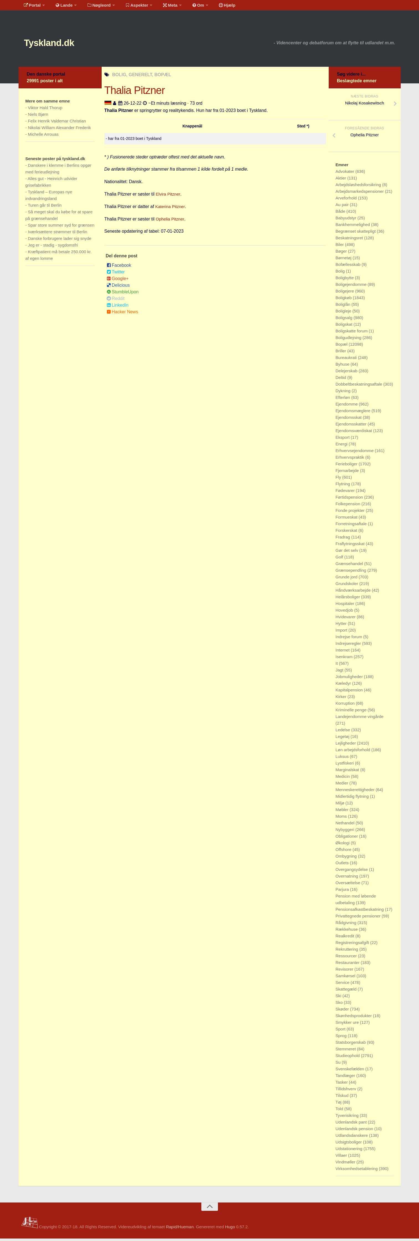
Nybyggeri (346, 832)
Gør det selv (347, 552)
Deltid (342, 380)
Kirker (342, 699)
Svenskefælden (351, 1071)
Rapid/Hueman (180, 1229)
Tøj (339, 1104)
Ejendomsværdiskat (354, 433)
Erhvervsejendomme (355, 453)
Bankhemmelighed (353, 227)
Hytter (342, 626)
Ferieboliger (347, 466)
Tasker (342, 1084)
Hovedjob (345, 612)
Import (342, 632)
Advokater (346, 173)
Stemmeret (346, 1051)
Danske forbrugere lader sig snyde (59, 241)
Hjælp (214, 6)
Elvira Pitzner (168, 196)
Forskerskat (347, 532)
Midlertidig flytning (353, 798)
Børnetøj (344, 260)
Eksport (343, 439)
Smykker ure (348, 1024)
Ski (339, 998)
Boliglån (344, 306)
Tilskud (343, 1098)
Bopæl (342, 346)
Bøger (342, 253)
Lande (61, 6)
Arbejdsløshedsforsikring (359, 187)
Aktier (342, 180)
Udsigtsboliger (349, 1144)
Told (340, 1111)
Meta (161, 6)
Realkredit (346, 938)
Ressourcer (347, 958)
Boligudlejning (349, 340)
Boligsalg (345, 320)
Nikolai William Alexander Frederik (59, 130)
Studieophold (348, 1058)
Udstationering (350, 1151)
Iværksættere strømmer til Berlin (57, 234)
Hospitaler (346, 606)
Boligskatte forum (352, 333)
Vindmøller (346, 1164)
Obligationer (347, 838)
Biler (340, 247)
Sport (341, 1031)
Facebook (119, 267)
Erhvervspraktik (351, 459)
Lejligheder (346, 745)
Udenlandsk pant (352, 1124)
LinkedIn (118, 307)
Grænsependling (351, 572)
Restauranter (348, 965)
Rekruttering (347, 951)
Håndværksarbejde (354, 592)
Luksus (343, 759)
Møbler (343, 812)
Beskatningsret (350, 240)
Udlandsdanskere (352, 1137)
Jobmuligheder (350, 679)
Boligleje (344, 313)
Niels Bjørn (38, 116)
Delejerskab (347, 373)
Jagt (340, 672)
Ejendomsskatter (352, 426)
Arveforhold (347, 200)
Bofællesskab (349, 267)
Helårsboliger (348, 599)
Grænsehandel (350, 566)
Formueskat (347, 519)
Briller (342, 353)
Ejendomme (347, 406)
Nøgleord (94, 6)
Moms (342, 818)
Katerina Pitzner (171, 209)
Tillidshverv (347, 1091)
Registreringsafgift (353, 945)
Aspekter (130, 6)
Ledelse (343, 732)
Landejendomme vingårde (360, 719)
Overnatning (347, 878)
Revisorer (345, 971)
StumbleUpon (123, 294)
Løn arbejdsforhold (353, 752)
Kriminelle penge (352, 712)
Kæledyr (344, 685)
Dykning (344, 393)
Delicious (118, 287)
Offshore (344, 852)
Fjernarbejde (348, 473)
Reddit (116, 301)
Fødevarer (346, 493)
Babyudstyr (347, 220)
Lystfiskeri (345, 765)
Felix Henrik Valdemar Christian (57, 123)
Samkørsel (346, 978)
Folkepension (348, 506)
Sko (340, 1004)
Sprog (342, 1038)
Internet (343, 652)
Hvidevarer (346, 619)
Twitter (116, 274)
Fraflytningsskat (351, 546)
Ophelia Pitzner (171, 221)
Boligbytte (345, 280)
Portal (31, 6)
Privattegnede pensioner (359, 918)
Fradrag (343, 539)
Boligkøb (344, 300)
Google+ (118, 281)
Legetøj (343, 739)
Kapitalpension (350, 692)
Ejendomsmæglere (354, 413)
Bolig (341, 273)
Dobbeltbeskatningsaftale (360, 386)
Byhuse (343, 366)
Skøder (343, 1011)
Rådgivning (347, 925)
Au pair (343, 207)
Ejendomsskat (349, 419)
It (337, 665)
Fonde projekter (351, 513)
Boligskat (345, 326)
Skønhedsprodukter (354, 1018)
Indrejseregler (349, 645)
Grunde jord (347, 579)
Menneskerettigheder (356, 792)
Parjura (343, 891)
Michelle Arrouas (43, 136)
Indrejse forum (349, 639)
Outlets (343, 865)
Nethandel (346, 825)
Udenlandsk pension (355, 1131)
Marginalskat (348, 772)
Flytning (343, 486)
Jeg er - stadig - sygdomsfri (53, 247)
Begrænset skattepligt (356, 233)
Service (343, 985)
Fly (339, 479)
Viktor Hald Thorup (45, 110)
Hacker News (122, 314)
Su (339, 1064)
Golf (340, 559)
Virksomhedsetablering (357, 1171)
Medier (342, 785)
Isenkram (345, 659)
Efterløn (343, 400)
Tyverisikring (348, 1118)
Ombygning (347, 858)
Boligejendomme (352, 286)
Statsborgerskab (351, 1044)
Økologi (343, 845)
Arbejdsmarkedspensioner (360, 193)
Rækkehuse (347, 931)
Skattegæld (347, 991)
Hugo (230, 1229)
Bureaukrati (347, 360)
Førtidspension (350, 499)
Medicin (343, 778)
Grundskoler (347, 586)
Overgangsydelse (352, 872)
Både (341, 213)
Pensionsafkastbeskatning (360, 911)
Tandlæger (346, 1078)
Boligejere (345, 293)
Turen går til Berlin (44, 207)
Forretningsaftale (352, 526)
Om (187, 6)
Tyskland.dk (56, 44)
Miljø (341, 805)
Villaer (342, 1157)
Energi (342, 446)
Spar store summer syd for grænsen (61, 227)
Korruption (346, 705)
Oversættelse (348, 885)
